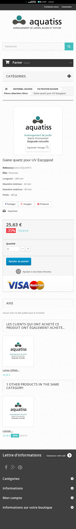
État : (5, 173)
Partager (10, 204)
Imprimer (13, 211)
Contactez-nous (51, 7)
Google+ (26, 204)
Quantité (10, 243)
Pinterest (43, 204)
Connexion (67, 7)
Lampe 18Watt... (11, 370)
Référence (8, 168)
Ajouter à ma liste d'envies (36, 271)
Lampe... (8, 430)
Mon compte (12, 498)
